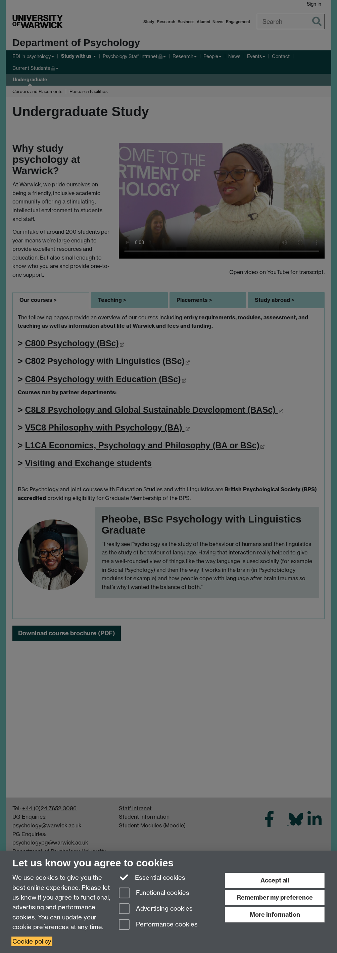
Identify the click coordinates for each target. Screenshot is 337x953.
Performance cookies (158, 925)
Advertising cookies (156, 909)
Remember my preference (275, 897)
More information (275, 914)
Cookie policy (31, 941)
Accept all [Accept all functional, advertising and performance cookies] (274, 880)
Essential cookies (152, 877)
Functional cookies (154, 893)
